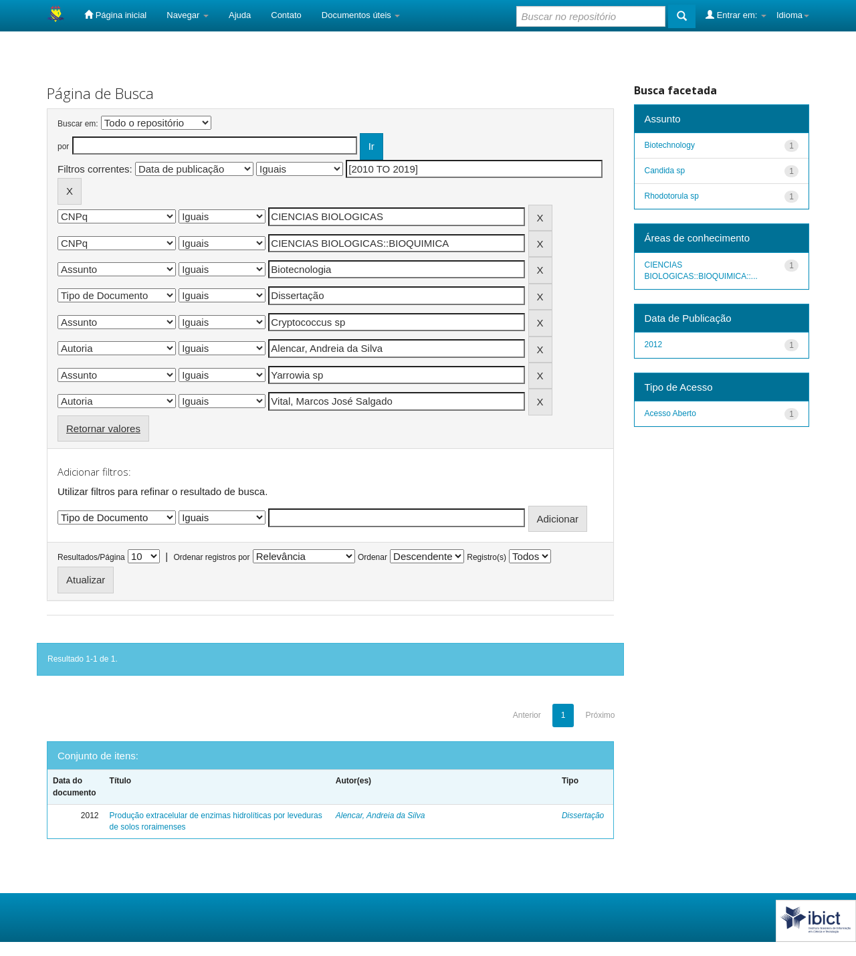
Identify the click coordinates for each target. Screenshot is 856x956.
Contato (286, 15)
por (63, 146)
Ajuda (240, 15)
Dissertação (583, 815)
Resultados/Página (91, 557)
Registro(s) (486, 557)
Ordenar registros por (211, 557)
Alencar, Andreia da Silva (380, 815)
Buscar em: (78, 123)
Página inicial (115, 14)
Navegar (188, 15)
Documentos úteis (361, 15)
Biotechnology (670, 145)
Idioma (792, 15)
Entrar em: (736, 14)
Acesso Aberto (670, 413)
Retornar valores (103, 428)
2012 (654, 344)
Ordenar (372, 557)
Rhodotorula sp (672, 196)
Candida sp (665, 170)
